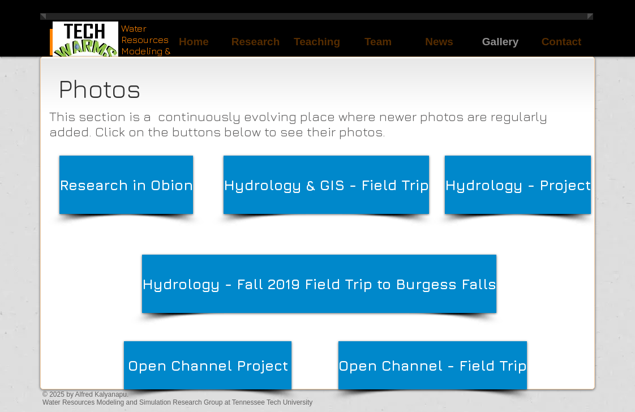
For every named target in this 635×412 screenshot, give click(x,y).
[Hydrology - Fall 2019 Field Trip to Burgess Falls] (319, 284)
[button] (316, 42)
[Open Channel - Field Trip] (432, 365)
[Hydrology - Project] (518, 185)
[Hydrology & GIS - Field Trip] (326, 185)
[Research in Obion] (126, 185)
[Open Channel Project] (207, 365)
